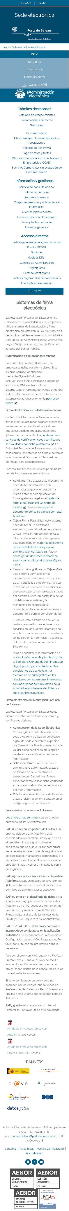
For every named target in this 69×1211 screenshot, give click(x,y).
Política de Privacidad (50, 1148)
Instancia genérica (36, 227)
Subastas (37, 252)
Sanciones (36, 125)
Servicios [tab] (34, 62)
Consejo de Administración (37, 262)
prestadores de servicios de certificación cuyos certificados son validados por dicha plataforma (33, 440)
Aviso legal (27, 1148)
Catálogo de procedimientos (37, 115)
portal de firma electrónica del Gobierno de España (36, 503)
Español (26, 3)
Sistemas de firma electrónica (28, 47)
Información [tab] (34, 69)
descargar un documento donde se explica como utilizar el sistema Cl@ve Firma (37, 560)
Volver (35, 291)
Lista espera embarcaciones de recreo (37, 242)
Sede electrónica (34, 15)
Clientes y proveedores (37, 212)
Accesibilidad (34, 1153)
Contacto (11, 1148)
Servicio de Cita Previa (37, 148)
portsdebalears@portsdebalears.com (34, 1136)
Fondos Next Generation (36, 283)
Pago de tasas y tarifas (37, 153)
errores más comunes (25, 817)
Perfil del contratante (36, 273)
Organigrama (37, 268)
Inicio (7, 47)
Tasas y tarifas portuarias (37, 222)
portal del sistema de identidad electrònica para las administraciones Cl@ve (38, 547)
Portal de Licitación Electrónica (36, 217)
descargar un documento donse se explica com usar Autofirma (37, 512)
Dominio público (36, 133)
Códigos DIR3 (36, 257)
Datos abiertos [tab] (34, 77)
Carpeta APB (38, 84)
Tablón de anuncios (36, 192)
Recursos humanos (36, 197)
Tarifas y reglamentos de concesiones (37, 278)
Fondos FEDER (36, 247)
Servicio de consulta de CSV (37, 187)
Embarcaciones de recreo (36, 120)
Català (41, 3)
